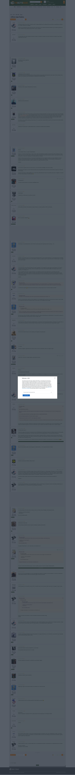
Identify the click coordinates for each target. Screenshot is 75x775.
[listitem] (37, 392)
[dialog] (37, 387)
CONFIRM (27, 395)
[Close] (55, 378)
